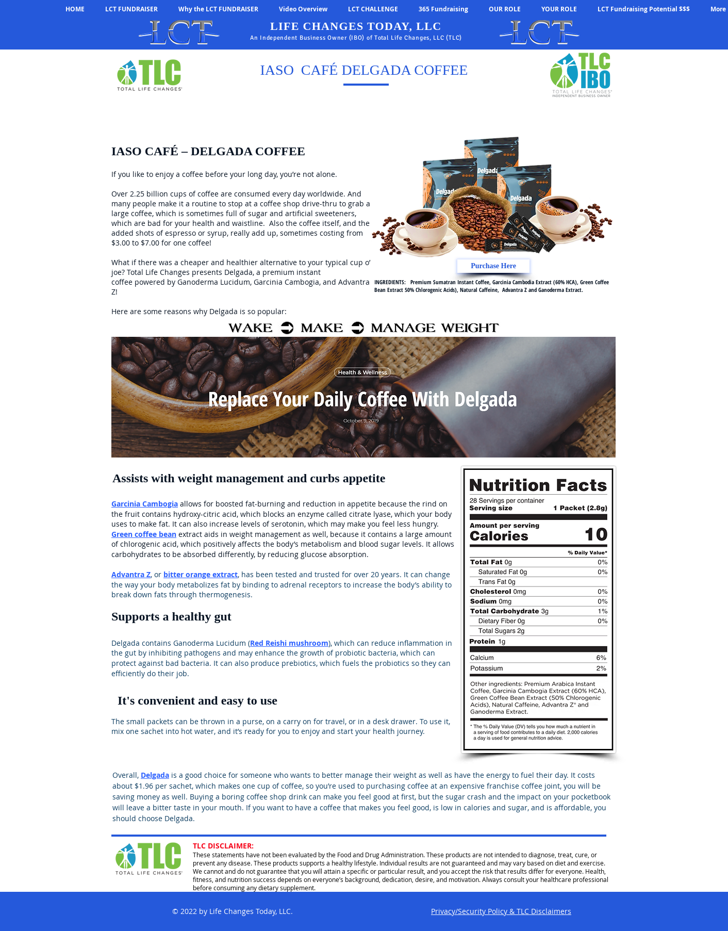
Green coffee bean (143, 534)
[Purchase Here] (493, 266)
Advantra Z (131, 574)
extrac (188, 534)
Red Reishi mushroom (289, 643)
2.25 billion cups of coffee (174, 194)
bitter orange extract (200, 574)
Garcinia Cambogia (144, 504)
